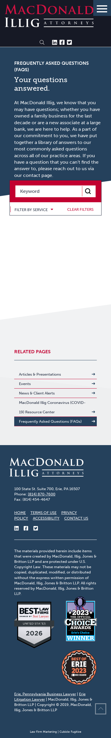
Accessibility (46, 518)
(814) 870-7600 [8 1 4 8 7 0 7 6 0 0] (41, 494)
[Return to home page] (49, 25)
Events (25, 384)
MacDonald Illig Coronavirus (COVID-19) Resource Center (52, 407)
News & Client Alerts (37, 393)
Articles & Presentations (40, 374)
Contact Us (76, 518)
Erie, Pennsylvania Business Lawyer (45, 694)
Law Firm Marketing (43, 732)
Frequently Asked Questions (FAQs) (50, 421)
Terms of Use (43, 512)
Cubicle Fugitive (70, 732)
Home (20, 512)
